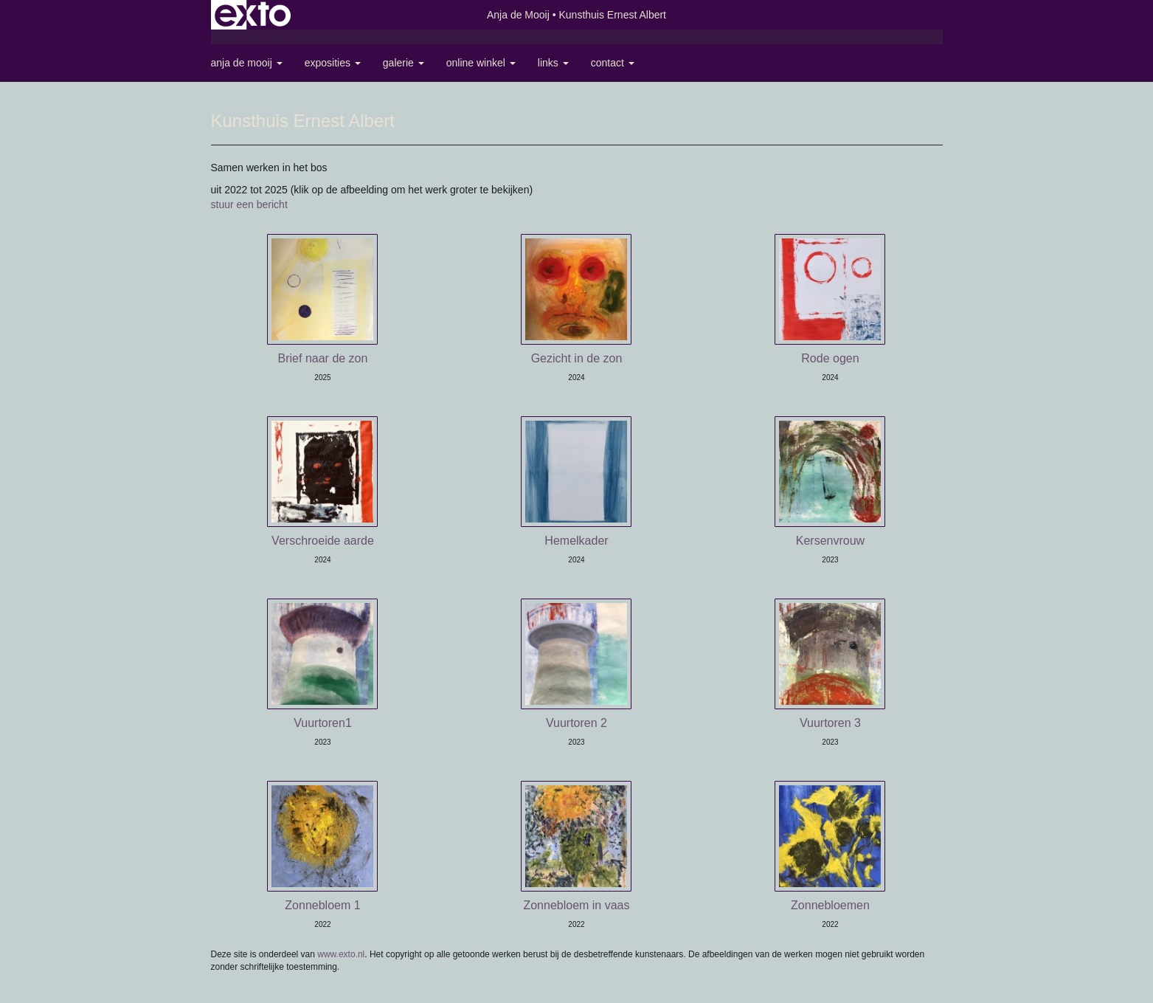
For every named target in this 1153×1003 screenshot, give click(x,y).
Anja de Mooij (518, 15)
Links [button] (553, 63)
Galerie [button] (403, 63)
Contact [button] (612, 63)
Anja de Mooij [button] (247, 63)
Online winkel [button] (481, 63)
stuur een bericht (249, 204)
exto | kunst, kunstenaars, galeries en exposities (252, 15)
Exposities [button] (333, 63)
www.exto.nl (340, 954)
